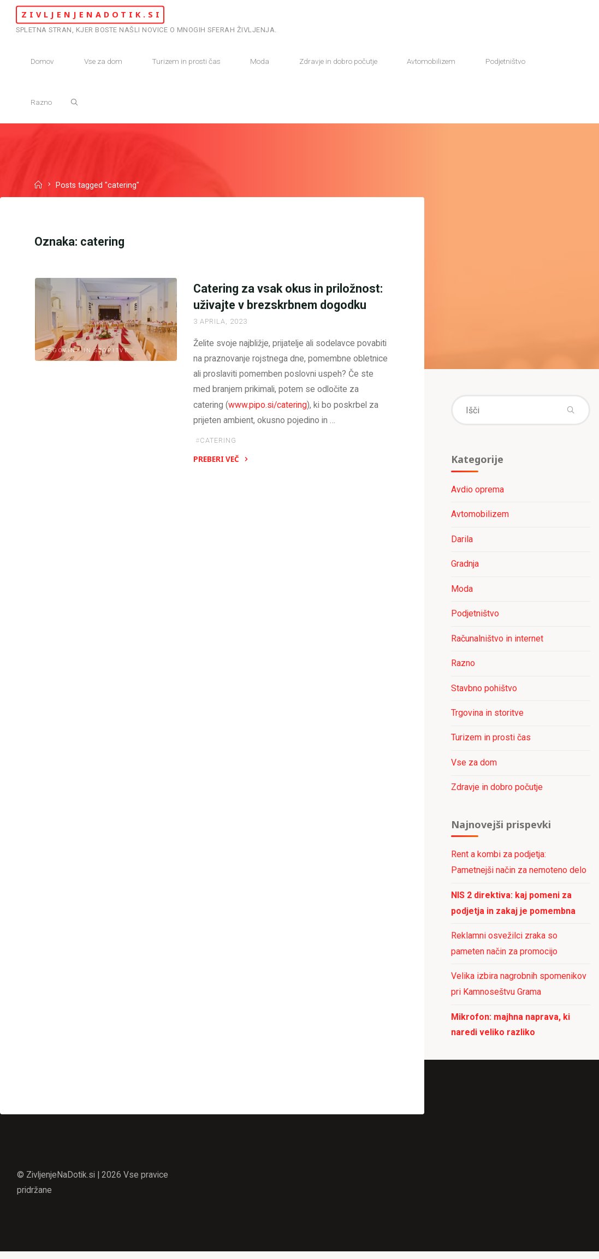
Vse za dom (474, 766)
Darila (462, 541)
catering (218, 444)
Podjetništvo (475, 616)
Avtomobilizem (480, 516)
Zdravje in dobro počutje (497, 791)
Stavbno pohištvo (484, 691)
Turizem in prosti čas (491, 741)
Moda (462, 591)
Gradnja (465, 566)
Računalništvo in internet (497, 641)
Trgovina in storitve (86, 352)
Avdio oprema (477, 491)
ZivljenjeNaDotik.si (106, 14)
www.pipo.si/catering (280, 407)
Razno (463, 666)
